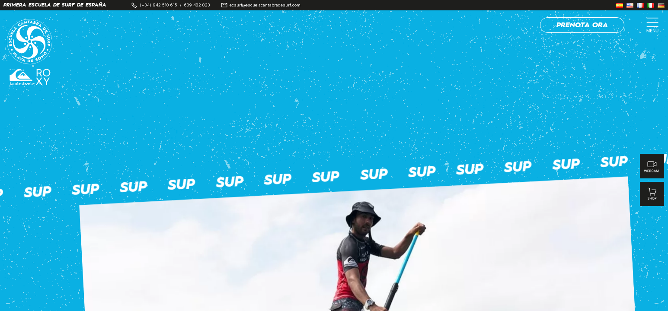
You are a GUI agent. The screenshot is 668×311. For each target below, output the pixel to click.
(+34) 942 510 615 (158, 5)
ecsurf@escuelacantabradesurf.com (265, 5)
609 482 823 (197, 5)
